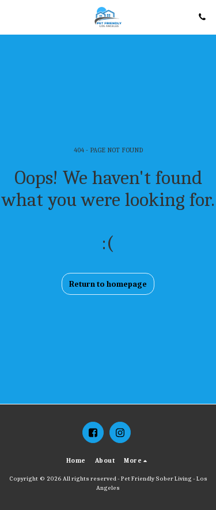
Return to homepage (108, 284)
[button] (12, 16)
